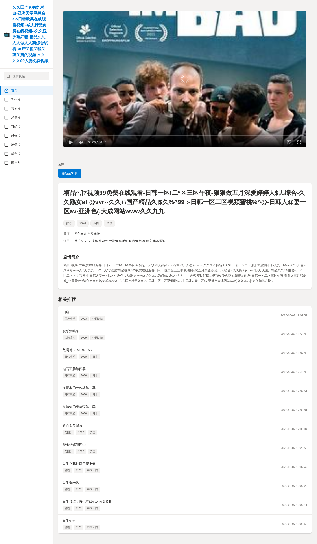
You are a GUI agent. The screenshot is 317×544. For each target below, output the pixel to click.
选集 (61, 164)
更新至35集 (70, 173)
